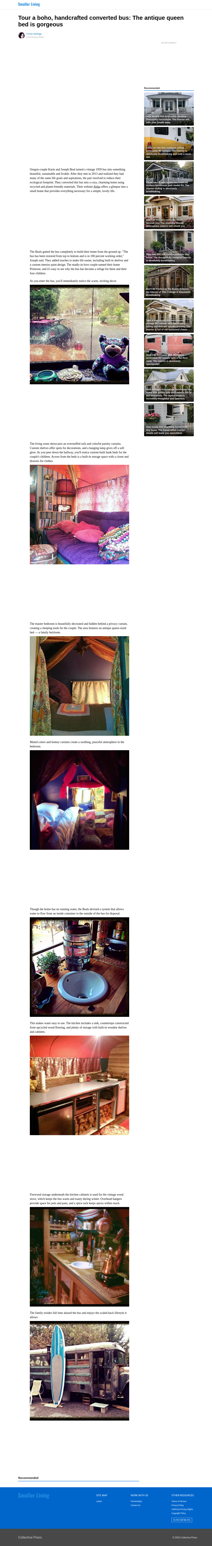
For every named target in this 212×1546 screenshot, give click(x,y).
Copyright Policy (179, 1513)
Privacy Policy (178, 1505)
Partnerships (136, 1501)
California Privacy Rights (182, 1509)
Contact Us (135, 1505)
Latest (99, 1501)
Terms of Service (179, 1501)
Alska (96, 186)
